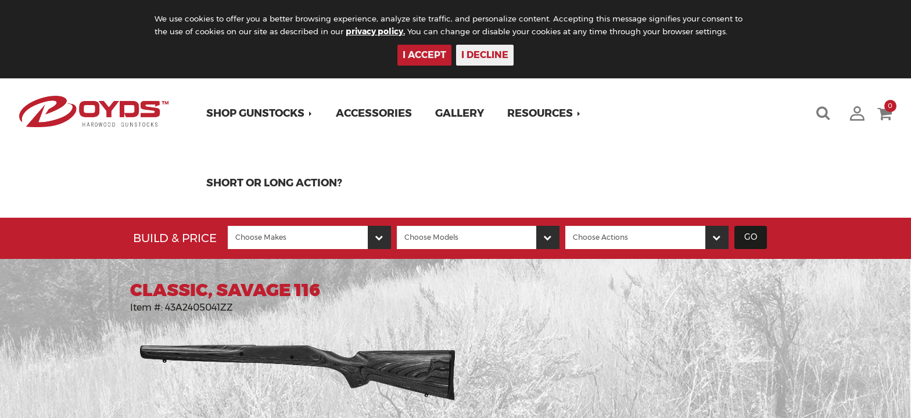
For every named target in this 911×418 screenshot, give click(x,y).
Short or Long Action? (276, 182)
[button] (261, 113)
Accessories (376, 113)
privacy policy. (392, 31)
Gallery (461, 113)
